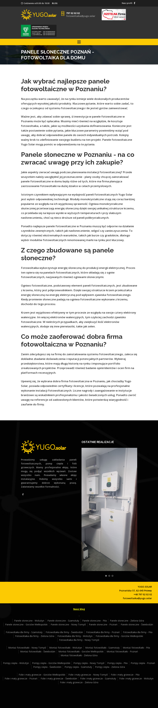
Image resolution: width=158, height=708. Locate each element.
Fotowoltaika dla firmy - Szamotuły (24, 632)
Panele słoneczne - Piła (94, 620)
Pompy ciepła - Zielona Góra (110, 666)
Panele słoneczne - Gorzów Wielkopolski (26, 624)
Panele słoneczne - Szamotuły (63, 620)
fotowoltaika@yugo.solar (80, 16)
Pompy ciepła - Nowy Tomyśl (88, 663)
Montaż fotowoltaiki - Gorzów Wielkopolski (80, 651)
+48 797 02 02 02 (143, 594)
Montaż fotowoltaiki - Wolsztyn (65, 647)
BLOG (54, 3)
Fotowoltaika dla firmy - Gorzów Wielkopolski (119, 636)
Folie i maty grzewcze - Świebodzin (59, 678)
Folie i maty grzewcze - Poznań (21, 678)
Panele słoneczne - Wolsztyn (29, 620)
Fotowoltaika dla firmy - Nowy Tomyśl (79, 639)
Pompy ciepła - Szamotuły (78, 666)
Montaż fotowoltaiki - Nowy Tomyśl (27, 647)
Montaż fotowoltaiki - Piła (136, 647)
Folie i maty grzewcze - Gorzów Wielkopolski (42, 674)
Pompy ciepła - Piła (117, 663)
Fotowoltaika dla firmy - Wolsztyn (74, 636)
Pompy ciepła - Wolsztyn (16, 663)
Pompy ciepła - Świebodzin (47, 666)
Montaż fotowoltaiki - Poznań (122, 651)
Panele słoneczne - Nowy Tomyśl (68, 624)
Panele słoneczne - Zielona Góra (127, 620)
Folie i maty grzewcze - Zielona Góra (79, 682)
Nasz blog (79, 609)
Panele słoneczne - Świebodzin (137, 624)
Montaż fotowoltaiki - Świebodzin (37, 651)
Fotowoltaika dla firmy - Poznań (103, 632)
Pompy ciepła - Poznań (143, 663)
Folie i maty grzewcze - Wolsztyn (136, 678)
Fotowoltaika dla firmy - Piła (137, 632)
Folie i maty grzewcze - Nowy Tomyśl (88, 674)
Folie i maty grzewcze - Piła (125, 674)
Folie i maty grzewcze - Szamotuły (98, 678)
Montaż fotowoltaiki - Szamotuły (102, 647)
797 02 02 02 (73, 13)
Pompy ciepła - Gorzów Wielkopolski (51, 663)
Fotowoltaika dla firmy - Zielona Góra (34, 636)
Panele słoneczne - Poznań (103, 624)
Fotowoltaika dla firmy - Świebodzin (64, 632)
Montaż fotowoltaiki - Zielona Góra (79, 655)
